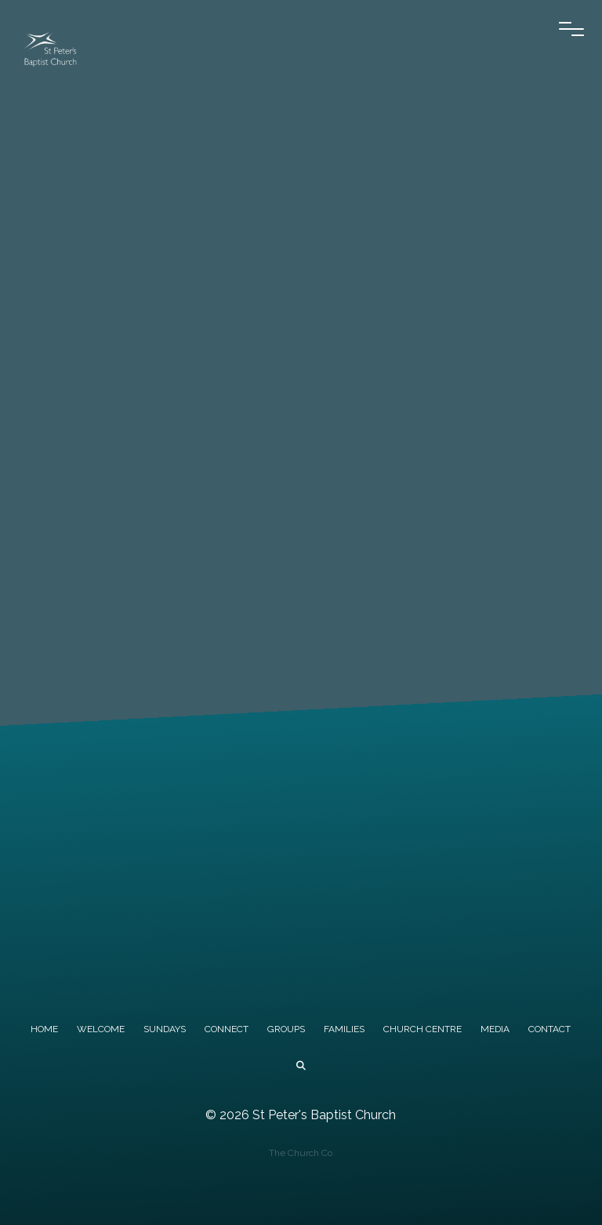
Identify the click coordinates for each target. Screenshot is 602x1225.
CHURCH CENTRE (422, 1029)
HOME (44, 1029)
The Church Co (300, 1152)
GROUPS (286, 1029)
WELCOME (101, 1029)
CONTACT (549, 1029)
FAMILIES (344, 1029)
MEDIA (495, 1029)
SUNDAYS (164, 1029)
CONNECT (226, 1029)
